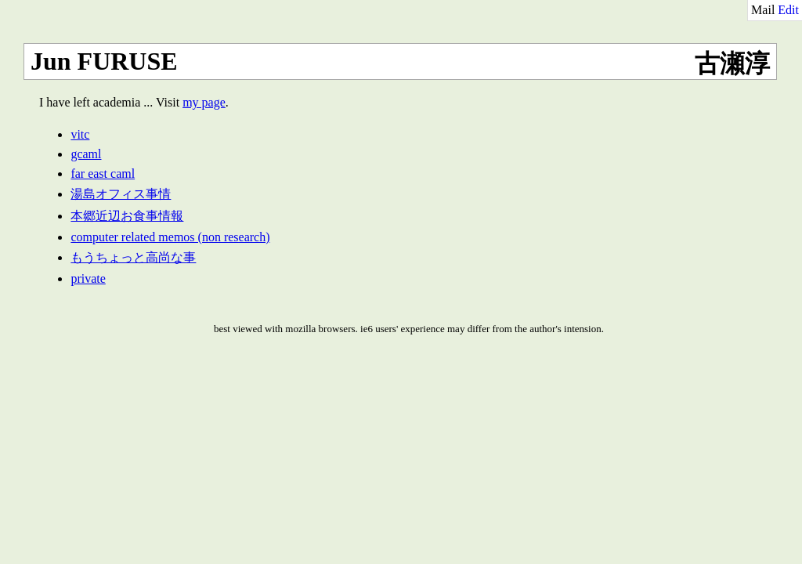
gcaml (85, 154)
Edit (788, 9)
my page (204, 102)
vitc (79, 134)
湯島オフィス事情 (120, 194)
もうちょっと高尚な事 (133, 257)
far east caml (102, 173)
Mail (763, 9)
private (87, 278)
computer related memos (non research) (169, 237)
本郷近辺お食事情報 (126, 215)
